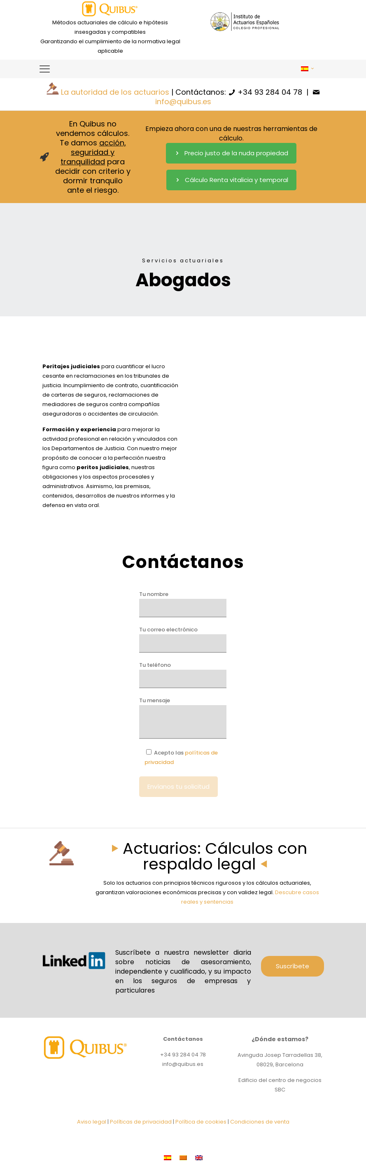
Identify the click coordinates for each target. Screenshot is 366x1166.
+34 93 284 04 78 (270, 92)
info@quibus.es (183, 101)
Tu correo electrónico (182, 639)
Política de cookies (200, 1122)
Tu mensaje (182, 717)
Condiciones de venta (259, 1122)
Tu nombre (182, 603)
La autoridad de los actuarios (115, 92)
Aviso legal (91, 1122)
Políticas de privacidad (141, 1122)
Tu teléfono (182, 674)
